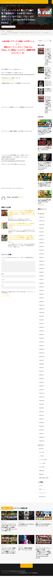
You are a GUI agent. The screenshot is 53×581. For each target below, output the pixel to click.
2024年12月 (41, 263)
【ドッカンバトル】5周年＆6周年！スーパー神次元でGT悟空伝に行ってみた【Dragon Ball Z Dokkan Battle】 (21, 227)
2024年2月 (41, 299)
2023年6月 (41, 328)
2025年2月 (41, 255)
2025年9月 (41, 230)
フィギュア (41, 458)
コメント (3, 262)
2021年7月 (41, 411)
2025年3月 (41, 252)
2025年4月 (41, 248)
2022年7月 (41, 367)
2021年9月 (41, 404)
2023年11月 (41, 310)
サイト (2, 287)
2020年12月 (41, 436)
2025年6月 (41, 241)
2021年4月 (41, 422)
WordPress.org (42, 495)
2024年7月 (41, 281)
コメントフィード (43, 491)
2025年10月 (41, 226)
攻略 (21, 7)
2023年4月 (41, 335)
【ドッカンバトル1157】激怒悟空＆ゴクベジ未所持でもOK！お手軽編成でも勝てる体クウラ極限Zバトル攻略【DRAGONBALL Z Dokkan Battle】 (44, 134)
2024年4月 (41, 292)
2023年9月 (41, 317)
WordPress (4, 577)
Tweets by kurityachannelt (7, 82)
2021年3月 (41, 425)
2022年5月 (41, 375)
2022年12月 (41, 349)
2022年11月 (41, 353)
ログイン (41, 484)
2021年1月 (41, 432)
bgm (40, 447)
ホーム (2, 7)
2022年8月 (41, 364)
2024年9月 (41, 273)
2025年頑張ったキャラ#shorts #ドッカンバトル (48, 93)
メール (3, 282)
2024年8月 (41, 277)
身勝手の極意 (11, 29)
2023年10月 (41, 313)
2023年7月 (41, 324)
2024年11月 (41, 266)
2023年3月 (41, 338)
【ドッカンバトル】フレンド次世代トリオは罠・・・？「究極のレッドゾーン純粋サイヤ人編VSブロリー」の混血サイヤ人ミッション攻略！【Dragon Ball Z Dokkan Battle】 (43, 555)
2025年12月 (41, 219)
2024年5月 (41, 288)
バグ (25, 7)
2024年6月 (41, 284)
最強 (40, 153)
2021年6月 (41, 414)
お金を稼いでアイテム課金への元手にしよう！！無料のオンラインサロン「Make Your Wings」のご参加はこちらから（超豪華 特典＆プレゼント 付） (18, 49)
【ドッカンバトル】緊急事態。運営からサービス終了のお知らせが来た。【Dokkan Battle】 (44, 151)
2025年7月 (41, 237)
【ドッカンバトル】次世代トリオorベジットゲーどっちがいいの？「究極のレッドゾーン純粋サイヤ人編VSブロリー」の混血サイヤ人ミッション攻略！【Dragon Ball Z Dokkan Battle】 (48, 59)
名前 (2, 276)
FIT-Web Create (23, 575)
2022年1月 (41, 389)
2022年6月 (41, 371)
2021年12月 (41, 393)
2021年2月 (41, 429)
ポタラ (40, 465)
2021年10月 (41, 400)
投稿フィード (42, 487)
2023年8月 (41, 320)
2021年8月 (41, 407)
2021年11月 (41, 396)
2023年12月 (41, 306)
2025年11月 (41, 223)
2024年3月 (41, 295)
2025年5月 (41, 245)
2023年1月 (41, 346)
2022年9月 (41, 360)
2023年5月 (41, 331)
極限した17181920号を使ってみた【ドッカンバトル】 (43, 524)
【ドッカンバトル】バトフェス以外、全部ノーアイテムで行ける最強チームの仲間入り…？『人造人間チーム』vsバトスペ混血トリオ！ (48, 76)
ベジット (41, 462)
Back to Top (26, 569)
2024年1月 (41, 302)
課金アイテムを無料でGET (12, 7)
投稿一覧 (20, 199)
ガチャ (40, 451)
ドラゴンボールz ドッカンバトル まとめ (18, 574)
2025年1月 (41, 259)
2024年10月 (41, 270)
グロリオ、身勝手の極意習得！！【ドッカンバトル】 (26, 550)
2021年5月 (41, 418)
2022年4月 (41, 378)
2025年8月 (41, 234)
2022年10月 (41, 357)
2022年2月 (41, 385)
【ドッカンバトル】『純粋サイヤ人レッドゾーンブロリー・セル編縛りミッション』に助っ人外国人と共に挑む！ (9, 553)
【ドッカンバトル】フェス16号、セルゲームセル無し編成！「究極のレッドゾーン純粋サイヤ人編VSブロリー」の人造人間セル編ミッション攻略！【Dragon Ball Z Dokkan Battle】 (48, 107)
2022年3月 (41, 382)
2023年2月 (41, 342)
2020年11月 (41, 440)
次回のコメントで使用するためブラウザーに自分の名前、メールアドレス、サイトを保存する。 (18, 295)
